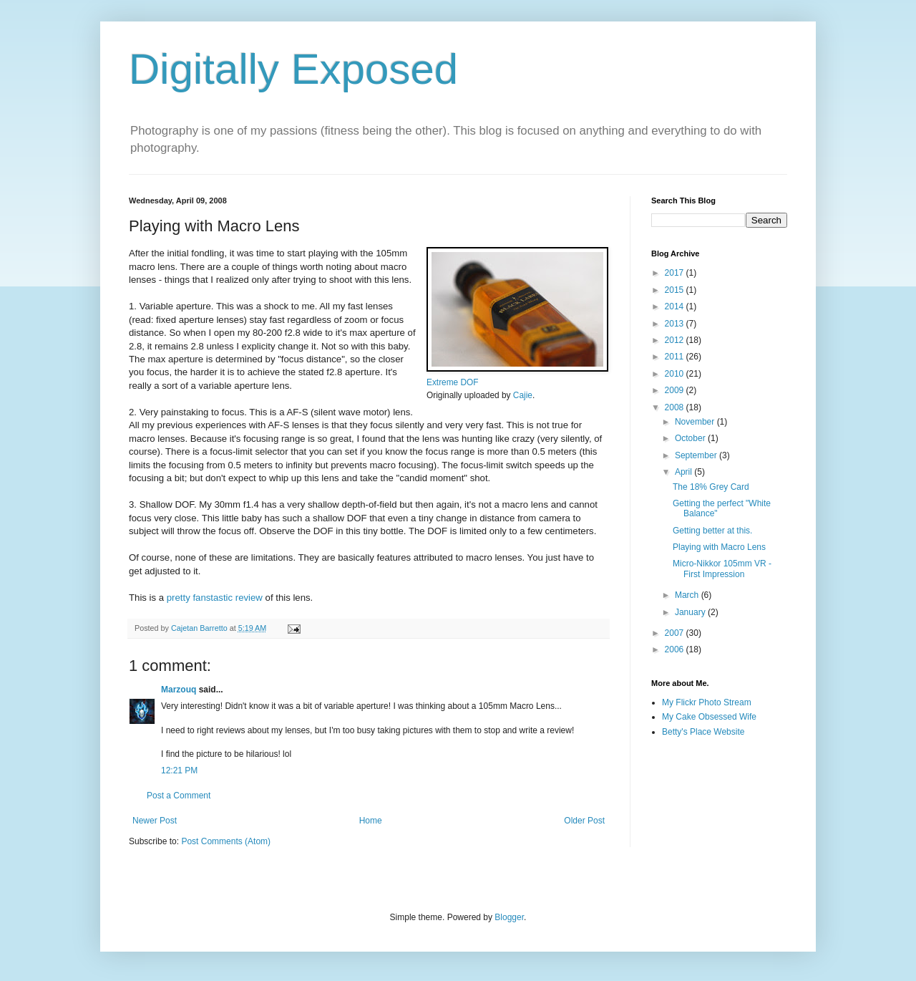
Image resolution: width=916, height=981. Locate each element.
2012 (675, 340)
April (684, 472)
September (697, 455)
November (696, 422)
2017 (675, 273)
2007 (675, 633)
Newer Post (154, 821)
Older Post (584, 821)
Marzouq (178, 690)
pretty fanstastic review (215, 597)
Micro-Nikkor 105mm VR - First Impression (722, 569)
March (688, 595)
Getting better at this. (712, 531)
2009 (675, 390)
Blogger (509, 917)
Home (370, 821)
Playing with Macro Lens (719, 547)
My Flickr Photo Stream (706, 702)
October (691, 438)
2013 (675, 324)
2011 (675, 357)
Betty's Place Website (703, 732)
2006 (675, 649)
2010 (675, 374)
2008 (675, 407)
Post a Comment (178, 796)
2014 (675, 306)
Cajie (522, 395)
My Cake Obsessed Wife (709, 717)
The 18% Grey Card (711, 487)
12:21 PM (179, 770)
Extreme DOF (453, 382)
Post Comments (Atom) (226, 841)
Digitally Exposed (293, 69)
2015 (675, 290)
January (691, 612)
